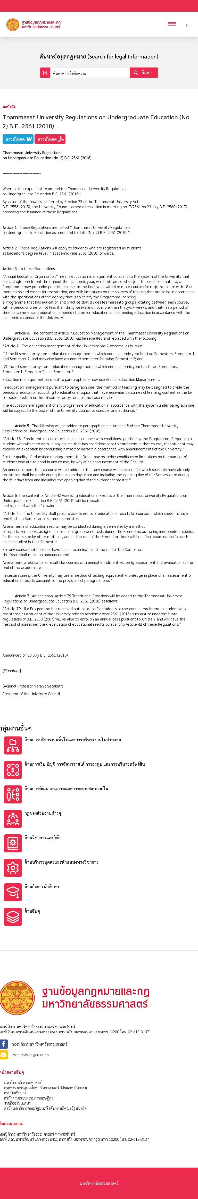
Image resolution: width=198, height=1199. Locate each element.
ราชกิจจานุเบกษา (17, 1103)
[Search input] (90, 72)
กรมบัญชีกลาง (15, 1092)
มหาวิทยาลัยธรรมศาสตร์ (23, 1082)
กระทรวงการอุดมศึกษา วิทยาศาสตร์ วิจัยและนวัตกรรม (45, 1087)
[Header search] (187, 25)
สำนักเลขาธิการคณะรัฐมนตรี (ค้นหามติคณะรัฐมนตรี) (45, 1108)
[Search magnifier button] (144, 73)
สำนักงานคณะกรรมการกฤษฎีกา (28, 1097)
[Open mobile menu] (173, 24)
